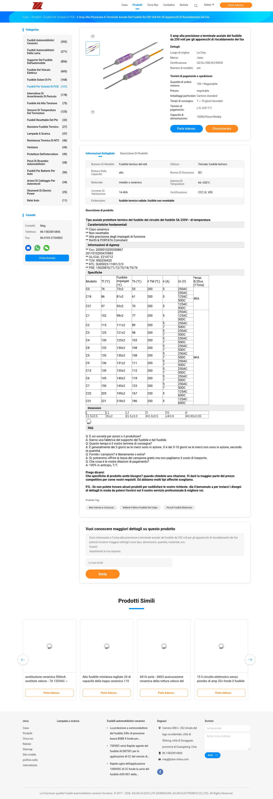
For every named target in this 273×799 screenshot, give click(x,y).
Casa (26, 728)
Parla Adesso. (236, 5)
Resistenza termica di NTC (47, 140)
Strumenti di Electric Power (47, 192)
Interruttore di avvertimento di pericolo (47, 95)
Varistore (47, 147)
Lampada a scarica (47, 134)
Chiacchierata (47, 257)
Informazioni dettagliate (100, 153)
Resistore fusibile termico (47, 127)
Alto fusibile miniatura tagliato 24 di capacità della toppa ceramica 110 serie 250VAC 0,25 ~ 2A (106, 681)
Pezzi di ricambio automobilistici (47, 162)
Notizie (27, 743)
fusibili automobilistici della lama (47, 52)
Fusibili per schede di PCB (47, 86)
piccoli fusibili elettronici (179, 507)
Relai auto (47, 200)
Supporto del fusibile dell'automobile (47, 61)
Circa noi (28, 738)
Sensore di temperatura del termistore (47, 112)
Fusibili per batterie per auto (47, 172)
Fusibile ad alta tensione (47, 103)
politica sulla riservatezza (30, 762)
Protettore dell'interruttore (47, 154)
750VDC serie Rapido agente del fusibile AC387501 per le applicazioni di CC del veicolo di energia (129, 751)
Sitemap (27, 749)
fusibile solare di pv (47, 80)
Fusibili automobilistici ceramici (47, 42)
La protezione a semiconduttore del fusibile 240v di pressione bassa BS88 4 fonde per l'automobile (128, 733)
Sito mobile (29, 754)
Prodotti (27, 733)
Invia (103, 574)
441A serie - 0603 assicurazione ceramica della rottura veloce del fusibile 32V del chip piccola (162, 681)
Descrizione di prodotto (134, 153)
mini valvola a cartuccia (101, 507)
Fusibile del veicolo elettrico (47, 71)
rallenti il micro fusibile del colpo (140, 507)
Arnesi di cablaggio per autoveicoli (47, 182)
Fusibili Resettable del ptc (47, 120)
